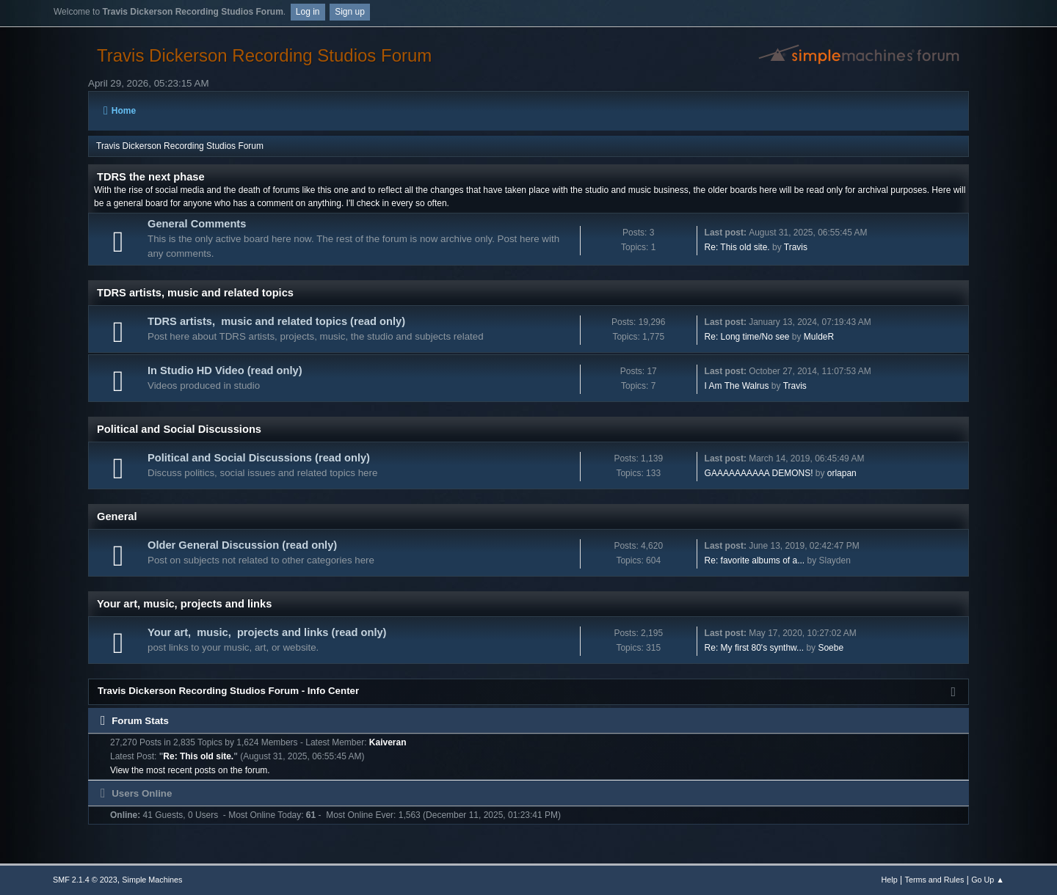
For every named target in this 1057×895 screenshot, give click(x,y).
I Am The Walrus (737, 386)
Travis (795, 247)
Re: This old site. (737, 247)
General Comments (197, 224)
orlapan (842, 473)
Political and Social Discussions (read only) (259, 458)
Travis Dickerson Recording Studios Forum (264, 55)
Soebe (830, 648)
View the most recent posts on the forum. (190, 770)
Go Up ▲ (987, 879)
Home (119, 111)
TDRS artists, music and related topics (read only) (276, 321)
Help (890, 879)
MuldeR (819, 337)
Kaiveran (388, 742)
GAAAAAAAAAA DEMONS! (759, 473)
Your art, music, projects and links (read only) (267, 632)
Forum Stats (135, 720)
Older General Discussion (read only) (242, 545)
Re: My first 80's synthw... (754, 648)
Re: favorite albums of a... (755, 560)
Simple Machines (152, 879)
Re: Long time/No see (747, 337)
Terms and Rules (935, 879)
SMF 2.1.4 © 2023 (85, 879)
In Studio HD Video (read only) (225, 370)
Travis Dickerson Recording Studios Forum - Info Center (228, 690)
